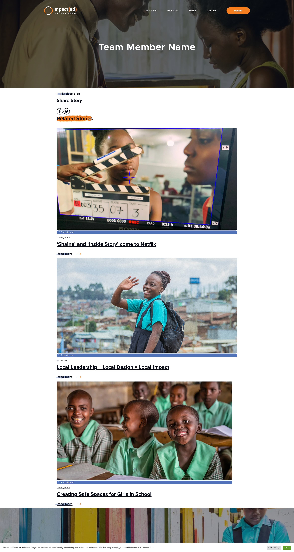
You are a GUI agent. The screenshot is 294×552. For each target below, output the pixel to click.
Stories (192, 10)
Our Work (151, 10)
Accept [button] (286, 548)
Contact (211, 10)
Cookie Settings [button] (274, 548)
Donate (238, 10)
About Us (172, 10)
